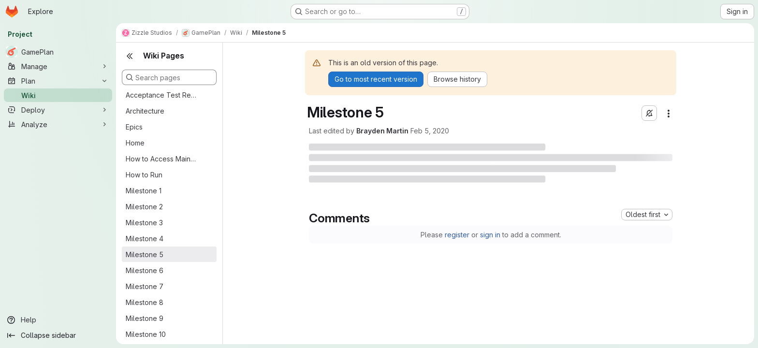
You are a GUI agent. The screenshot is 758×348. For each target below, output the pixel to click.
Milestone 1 (143, 191)
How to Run (144, 175)
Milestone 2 (144, 207)
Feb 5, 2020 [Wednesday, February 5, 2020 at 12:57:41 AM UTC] (429, 131)
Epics (134, 127)
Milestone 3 (144, 222)
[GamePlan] (58, 51)
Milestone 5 (144, 254)
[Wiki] (58, 95)
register (457, 235)
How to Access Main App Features (161, 159)
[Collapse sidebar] (58, 335)
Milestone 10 (146, 334)
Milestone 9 (144, 318)
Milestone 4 (144, 238)
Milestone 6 (144, 270)
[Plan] (58, 80)
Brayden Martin (382, 131)
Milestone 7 (144, 286)
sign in (490, 235)
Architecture (145, 111)
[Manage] (58, 66)
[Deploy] (58, 109)
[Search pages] (169, 77)
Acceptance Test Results (161, 95)
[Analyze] (58, 124)
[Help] (58, 320)
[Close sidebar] (129, 56)
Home (135, 143)
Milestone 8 (144, 302)
